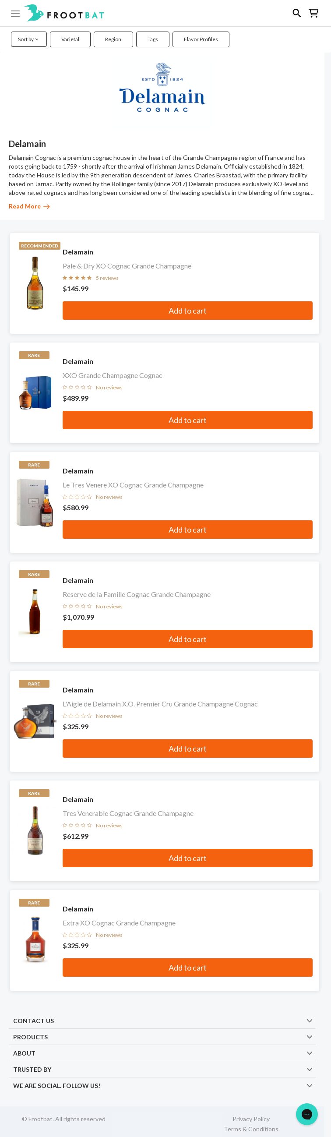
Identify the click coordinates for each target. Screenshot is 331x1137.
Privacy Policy (251, 1119)
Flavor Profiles (201, 39)
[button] (165, 13)
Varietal (70, 39)
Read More (29, 206)
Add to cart (188, 310)
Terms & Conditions (251, 1129)
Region (113, 39)
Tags (153, 39)
